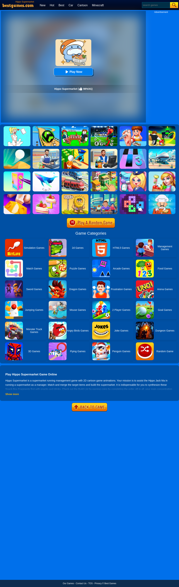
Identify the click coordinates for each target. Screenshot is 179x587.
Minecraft (98, 5)
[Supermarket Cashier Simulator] (46, 150)
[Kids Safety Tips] (133, 127)
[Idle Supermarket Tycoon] (104, 195)
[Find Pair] (46, 195)
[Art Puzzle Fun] (133, 195)
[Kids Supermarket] (104, 150)
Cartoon (83, 5)
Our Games (68, 583)
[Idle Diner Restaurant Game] (162, 195)
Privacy (98, 583)
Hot (52, 5)
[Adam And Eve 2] (75, 195)
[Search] (156, 5)
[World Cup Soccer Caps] (104, 127)
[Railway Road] (75, 172)
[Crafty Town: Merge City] (104, 172)
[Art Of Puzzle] (46, 172)
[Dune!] (17, 150)
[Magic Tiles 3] (133, 150)
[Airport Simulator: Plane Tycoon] (162, 150)
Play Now (73, 72)
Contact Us (81, 583)
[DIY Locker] (17, 172)
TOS (90, 583)
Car (71, 5)
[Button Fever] (17, 195)
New (42, 5)
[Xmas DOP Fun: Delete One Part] (17, 127)
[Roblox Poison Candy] (75, 127)
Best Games (110, 583)
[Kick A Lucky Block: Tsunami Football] (162, 127)
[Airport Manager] (133, 172)
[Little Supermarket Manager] (162, 172)
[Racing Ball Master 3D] (46, 127)
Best (61, 5)
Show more (12, 394)
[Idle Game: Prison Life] (75, 150)
